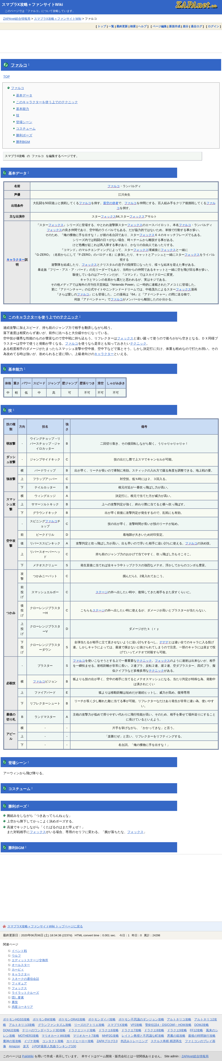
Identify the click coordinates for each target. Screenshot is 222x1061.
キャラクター (16, 259)
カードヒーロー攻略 (80, 1041)
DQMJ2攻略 (11, 1030)
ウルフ (16, 955)
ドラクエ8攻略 (154, 1030)
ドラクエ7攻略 (131, 1030)
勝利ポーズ (24, 135)
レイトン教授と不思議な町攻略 (143, 1035)
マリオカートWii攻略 (56, 1035)
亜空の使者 (110, 203)
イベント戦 (19, 951)
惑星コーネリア (22, 1007)
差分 (185, 26)
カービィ (18, 969)
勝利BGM (23, 142)
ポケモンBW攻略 (44, 1019)
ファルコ (19, 65)
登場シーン (24, 122)
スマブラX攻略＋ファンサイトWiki (32, 4)
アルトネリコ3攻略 (22, 1025)
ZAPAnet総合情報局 (16, 18)
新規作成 (174, 26)
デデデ (163, 642)
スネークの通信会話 (25, 979)
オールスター (21, 965)
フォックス (108, 216)
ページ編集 (160, 26)
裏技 (15, 1002)
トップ (102, 26)
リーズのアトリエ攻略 (89, 1025)
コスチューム (26, 128)
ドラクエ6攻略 (109, 1030)
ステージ (102, 592)
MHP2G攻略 (110, 1035)
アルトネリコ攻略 (179, 1019)
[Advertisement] (111, 41)
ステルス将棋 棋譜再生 (166, 1041)
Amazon (14, 1046)
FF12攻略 (196, 1030)
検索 (133, 26)
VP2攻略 (136, 1025)
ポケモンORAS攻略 (72, 1019)
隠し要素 (18, 997)
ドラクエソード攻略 (82, 1030)
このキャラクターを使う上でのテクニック (47, 102)
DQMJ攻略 (201, 1025)
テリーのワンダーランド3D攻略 (43, 1030)
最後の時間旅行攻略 (201, 1035)
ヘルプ (142, 26)
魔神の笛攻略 (12, 1041)
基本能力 (22, 109)
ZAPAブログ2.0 (107, 1041)
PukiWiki (28, 1056)
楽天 (26, 1046)
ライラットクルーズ (25, 992)
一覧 (111, 26)
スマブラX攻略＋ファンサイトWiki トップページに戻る (45, 926)
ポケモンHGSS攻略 (16, 1019)
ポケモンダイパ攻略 (102, 1019)
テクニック (69, 317)
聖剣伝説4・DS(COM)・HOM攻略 (168, 1025)
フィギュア (19, 983)
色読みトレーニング (134, 1041)
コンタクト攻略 (53, 1041)
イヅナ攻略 (31, 1041)
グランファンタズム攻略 (54, 1025)
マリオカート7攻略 (86, 1035)
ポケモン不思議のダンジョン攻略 (141, 1019)
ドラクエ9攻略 (177, 1030)
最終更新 (122, 26)
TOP (6, 76)
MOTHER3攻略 (28, 1035)
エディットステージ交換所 (30, 960)
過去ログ (196, 26)
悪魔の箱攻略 (176, 1035)
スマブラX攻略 (118, 1025)
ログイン (213, 26)
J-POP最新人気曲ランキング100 (54, 1046)
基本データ (24, 95)
